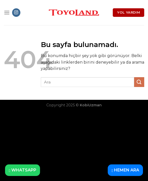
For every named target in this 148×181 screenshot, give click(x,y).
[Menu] (7, 12)
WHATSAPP (22, 170)
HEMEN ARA (125, 170)
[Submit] (139, 82)
